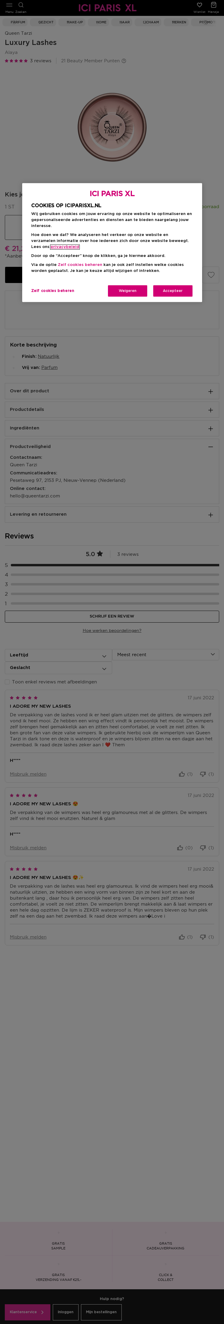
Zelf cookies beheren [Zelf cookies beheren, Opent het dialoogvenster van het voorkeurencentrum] (52, 291)
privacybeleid (65, 247)
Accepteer (173, 291)
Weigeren (127, 291)
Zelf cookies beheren (80, 265)
